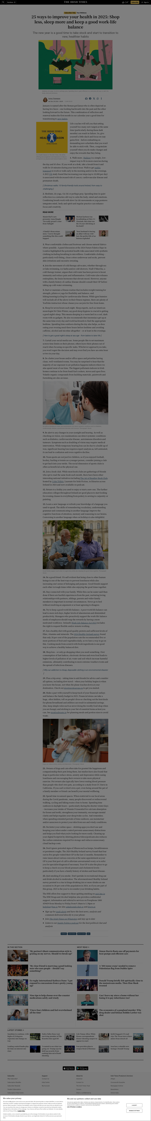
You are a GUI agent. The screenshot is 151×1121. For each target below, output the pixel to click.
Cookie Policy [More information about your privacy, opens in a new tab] (21, 1111)
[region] (75, 1108)
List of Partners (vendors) (74, 1107)
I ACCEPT (134, 1105)
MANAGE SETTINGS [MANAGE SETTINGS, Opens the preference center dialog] (134, 1110)
